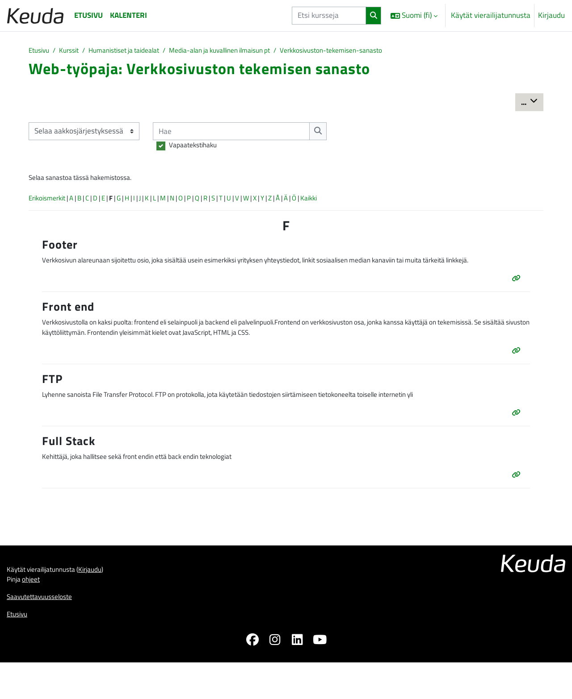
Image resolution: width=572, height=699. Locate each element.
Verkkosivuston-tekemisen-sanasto (372, 51)
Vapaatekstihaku (196, 147)
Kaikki (369, 203)
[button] (414, 15)
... (532, 102)
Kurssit (74, 51)
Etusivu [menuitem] (88, 15)
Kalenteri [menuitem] (128, 15)
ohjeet (35, 612)
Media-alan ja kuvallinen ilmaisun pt (246, 51)
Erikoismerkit (50, 203)
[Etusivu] (35, 15)
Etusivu (40, 51)
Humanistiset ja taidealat (136, 51)
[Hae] (234, 132)
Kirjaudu (551, 15)
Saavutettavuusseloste (44, 631)
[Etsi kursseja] (329, 16)
